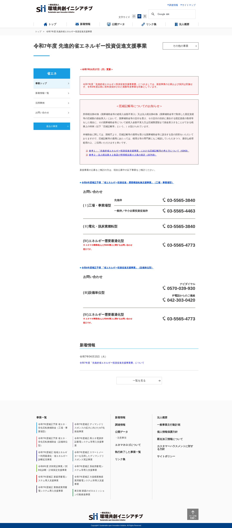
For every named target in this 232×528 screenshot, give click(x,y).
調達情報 (120, 424)
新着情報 (120, 417)
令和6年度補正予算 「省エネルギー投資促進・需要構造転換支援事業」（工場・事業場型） (128, 182)
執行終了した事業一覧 (128, 452)
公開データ (121, 431)
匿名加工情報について (170, 439)
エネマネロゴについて (128, 445)
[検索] (171, 14)
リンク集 (120, 459)
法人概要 (162, 417)
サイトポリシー (166, 456)
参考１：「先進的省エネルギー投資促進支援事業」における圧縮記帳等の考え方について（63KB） (139, 150)
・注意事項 (120, 437)
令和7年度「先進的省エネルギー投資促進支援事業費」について (112, 362)
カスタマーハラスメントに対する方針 (175, 447)
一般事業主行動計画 (168, 424)
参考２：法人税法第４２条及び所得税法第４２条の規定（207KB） (123, 154)
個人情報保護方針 (167, 431)
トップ (38, 31)
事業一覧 (41, 417)
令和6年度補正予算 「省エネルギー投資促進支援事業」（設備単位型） (118, 267)
